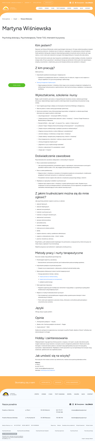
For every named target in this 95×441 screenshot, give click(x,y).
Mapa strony (53, 425)
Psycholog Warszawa (6, 430)
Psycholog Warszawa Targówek (42, 430)
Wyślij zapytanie (37, 2)
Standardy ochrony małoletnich (68, 425)
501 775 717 (59, 410)
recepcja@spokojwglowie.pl (78, 410)
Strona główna (6, 19)
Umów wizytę (16, 85)
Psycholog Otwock (74, 430)
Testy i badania (61, 8)
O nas (52, 8)
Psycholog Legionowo (59, 430)
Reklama (59, 425)
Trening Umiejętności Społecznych (46, 82)
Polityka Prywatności (80, 425)
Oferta (40, 8)
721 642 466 (59, 412)
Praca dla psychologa (88, 430)
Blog (81, 8)
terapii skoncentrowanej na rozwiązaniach (51, 279)
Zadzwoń (28, 2)
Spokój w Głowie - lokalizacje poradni (12, 2)
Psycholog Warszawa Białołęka (23, 430)
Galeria (76, 8)
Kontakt (87, 8)
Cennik (47, 8)
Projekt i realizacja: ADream (87, 438)
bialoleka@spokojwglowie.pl (78, 417)
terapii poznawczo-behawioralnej (48, 276)
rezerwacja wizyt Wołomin (48, 370)
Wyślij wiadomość (72, 382)
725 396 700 (59, 417)
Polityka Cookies (89, 425)
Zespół (15, 19)
